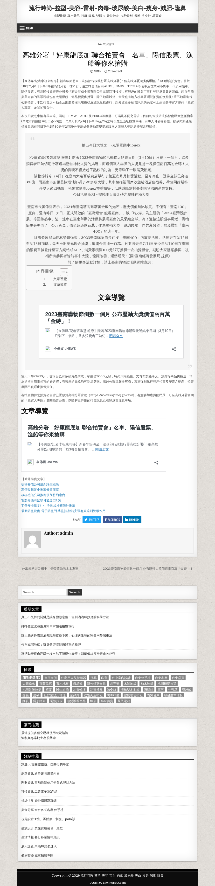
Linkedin (132, 520)
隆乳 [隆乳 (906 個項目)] (25, 701)
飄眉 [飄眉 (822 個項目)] (93, 701)
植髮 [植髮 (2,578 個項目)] (49, 689)
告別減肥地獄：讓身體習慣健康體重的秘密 (51, 644)
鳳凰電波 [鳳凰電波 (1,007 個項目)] (124, 701)
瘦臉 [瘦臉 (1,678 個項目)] (25, 695)
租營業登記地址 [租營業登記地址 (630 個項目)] (55, 695)
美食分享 (27, 810)
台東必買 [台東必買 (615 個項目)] (178, 677)
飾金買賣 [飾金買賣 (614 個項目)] (107, 701)
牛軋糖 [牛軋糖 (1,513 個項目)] (173, 689)
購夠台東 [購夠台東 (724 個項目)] (153, 695)
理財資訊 (27, 782)
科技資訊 (27, 791)
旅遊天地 (27, 764)
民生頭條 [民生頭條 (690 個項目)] (62, 689)
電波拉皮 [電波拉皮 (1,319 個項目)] (56, 701)
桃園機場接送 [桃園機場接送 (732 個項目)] (167, 683)
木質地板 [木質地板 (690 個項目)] (130, 683)
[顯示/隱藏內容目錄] (61, 272)
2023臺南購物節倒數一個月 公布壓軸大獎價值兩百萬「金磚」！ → (150, 568)
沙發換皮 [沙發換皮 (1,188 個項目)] (96, 689)
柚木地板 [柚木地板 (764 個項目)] (147, 683)
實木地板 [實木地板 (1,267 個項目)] (62, 683)
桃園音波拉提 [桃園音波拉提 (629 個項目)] (31, 689)
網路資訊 (27, 773)
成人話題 (27, 846)
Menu (29, 28)
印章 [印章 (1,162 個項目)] (104, 677)
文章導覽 (60, 279)
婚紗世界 (27, 801)
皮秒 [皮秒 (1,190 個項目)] (36, 695)
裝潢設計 (27, 828)
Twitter (91, 520)
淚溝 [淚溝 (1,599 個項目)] (161, 689)
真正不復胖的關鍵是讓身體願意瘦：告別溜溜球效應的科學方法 (65, 617)
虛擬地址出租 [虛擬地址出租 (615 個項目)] (133, 695)
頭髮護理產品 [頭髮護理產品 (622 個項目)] (76, 701)
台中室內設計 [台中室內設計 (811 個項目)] (121, 677)
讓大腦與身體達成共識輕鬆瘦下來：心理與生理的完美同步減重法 (66, 635)
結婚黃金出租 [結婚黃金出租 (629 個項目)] (93, 695)
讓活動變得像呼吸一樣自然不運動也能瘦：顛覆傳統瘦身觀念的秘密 (68, 654)
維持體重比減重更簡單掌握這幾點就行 (48, 626)
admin (97, 71)
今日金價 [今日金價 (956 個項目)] (50, 677)
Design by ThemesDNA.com (108, 882)
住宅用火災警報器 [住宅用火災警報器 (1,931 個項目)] (73, 677)
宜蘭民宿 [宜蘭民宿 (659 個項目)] (45, 683)
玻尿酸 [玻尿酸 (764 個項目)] (186, 689)
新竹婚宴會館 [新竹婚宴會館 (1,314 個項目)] (96, 683)
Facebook (112, 520)
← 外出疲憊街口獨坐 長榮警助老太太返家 (48, 568)
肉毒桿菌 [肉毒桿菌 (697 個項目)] (113, 695)
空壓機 (44, 733)
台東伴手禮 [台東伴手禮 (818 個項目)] (143, 677)
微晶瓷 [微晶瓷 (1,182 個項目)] (78, 683)
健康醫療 (27, 855)
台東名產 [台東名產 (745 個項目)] (161, 677)
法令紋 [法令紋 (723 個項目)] (111, 689)
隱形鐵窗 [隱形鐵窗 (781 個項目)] (39, 701)
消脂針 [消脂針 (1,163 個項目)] (148, 689)
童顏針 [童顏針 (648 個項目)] (74, 695)
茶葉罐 (51, 738)
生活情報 (108, 44)
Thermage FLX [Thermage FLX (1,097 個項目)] (31, 677)
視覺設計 (27, 819)
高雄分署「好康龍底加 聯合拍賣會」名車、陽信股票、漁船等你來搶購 (107, 58)
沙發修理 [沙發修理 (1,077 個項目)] (79, 689)
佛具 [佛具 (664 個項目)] (93, 677)
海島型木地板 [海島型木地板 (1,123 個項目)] (130, 689)
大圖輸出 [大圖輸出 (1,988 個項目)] (28, 683)
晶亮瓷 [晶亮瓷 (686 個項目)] (114, 683)
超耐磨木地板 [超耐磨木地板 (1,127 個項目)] (173, 695)
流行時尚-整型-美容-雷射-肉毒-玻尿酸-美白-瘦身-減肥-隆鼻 (107, 8)
